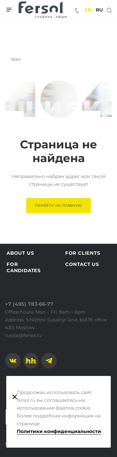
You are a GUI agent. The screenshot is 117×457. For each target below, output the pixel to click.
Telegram (49, 360)
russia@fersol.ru (23, 335)
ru (99, 10)
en (88, 10)
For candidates (24, 267)
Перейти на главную (58, 205)
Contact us (82, 264)
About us (20, 253)
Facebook (31, 360)
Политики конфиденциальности (59, 431)
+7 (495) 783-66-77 (29, 304)
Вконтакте (13, 360)
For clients (82, 253)
